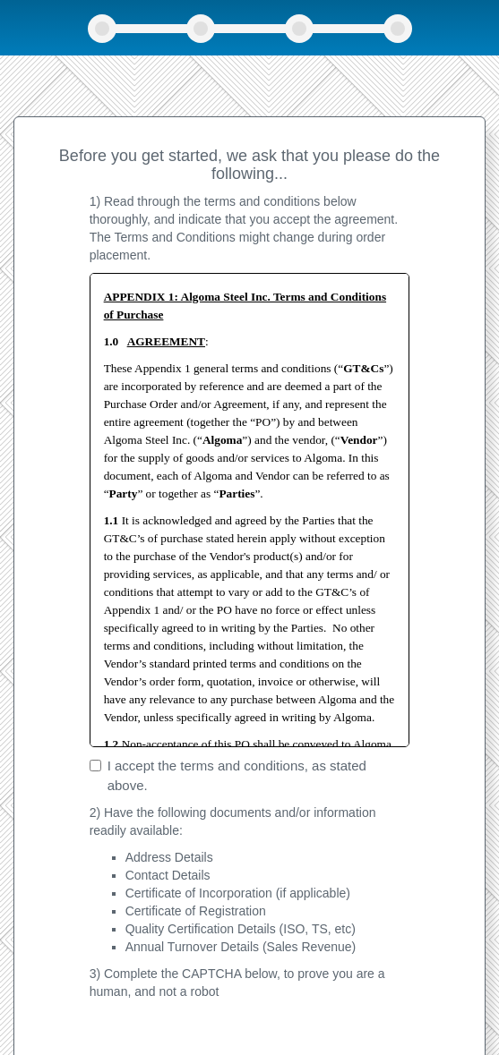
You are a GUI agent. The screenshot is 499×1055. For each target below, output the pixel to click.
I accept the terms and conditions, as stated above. (228, 775)
